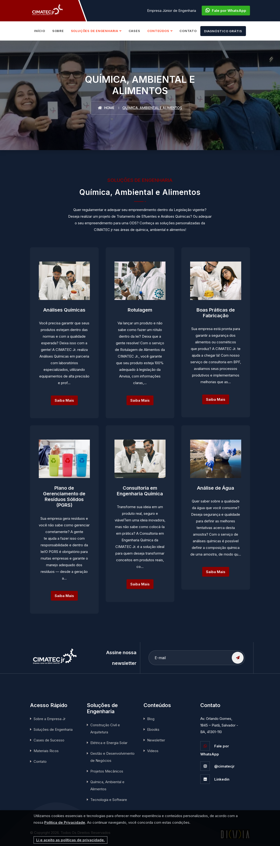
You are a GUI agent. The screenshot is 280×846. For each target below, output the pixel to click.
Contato (40, 761)
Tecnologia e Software (108, 799)
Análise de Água (215, 488)
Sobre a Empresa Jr (50, 719)
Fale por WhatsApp (226, 10)
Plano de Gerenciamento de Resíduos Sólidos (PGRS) (64, 496)
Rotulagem (140, 310)
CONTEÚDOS (158, 31)
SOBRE (58, 31)
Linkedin (214, 779)
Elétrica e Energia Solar (108, 742)
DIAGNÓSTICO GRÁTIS (223, 31)
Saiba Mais (64, 400)
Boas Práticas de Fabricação (216, 312)
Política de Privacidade (64, 822)
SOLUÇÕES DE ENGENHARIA (94, 31)
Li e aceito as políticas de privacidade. (70, 840)
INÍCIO (39, 31)
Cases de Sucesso (49, 740)
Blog (150, 719)
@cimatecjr (217, 766)
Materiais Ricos (46, 751)
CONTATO (188, 31)
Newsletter (156, 740)
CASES (134, 31)
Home (106, 107)
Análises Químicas (64, 310)
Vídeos (152, 751)
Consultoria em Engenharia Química (140, 491)
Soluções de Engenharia (53, 729)
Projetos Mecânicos (106, 771)
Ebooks (153, 729)
